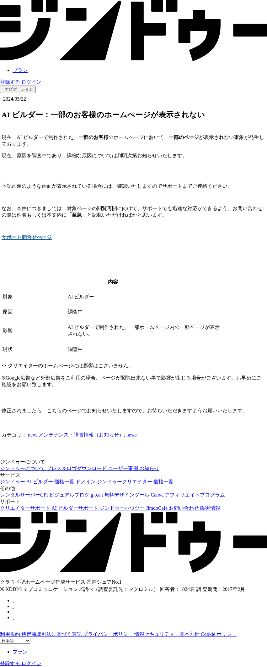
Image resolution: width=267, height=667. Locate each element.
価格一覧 (65, 481)
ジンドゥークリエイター (125, 481)
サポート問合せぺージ (27, 237)
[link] (133, 59)
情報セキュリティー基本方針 (167, 634)
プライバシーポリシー (108, 634)
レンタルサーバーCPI (24, 494)
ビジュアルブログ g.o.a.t (76, 494)
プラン (20, 70)
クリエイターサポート (25, 508)
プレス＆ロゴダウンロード (77, 468)
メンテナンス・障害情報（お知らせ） (81, 434)
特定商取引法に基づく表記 (52, 634)
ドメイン (86, 481)
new (32, 434)
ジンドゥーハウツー (122, 508)
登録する (10, 82)
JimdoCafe (157, 508)
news (131, 434)
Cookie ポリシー (219, 634)
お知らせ (149, 468)
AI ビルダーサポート (75, 508)
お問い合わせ (184, 508)
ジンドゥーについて (23, 468)
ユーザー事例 (123, 468)
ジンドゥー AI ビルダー (27, 481)
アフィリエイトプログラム (195, 494)
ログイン (31, 82)
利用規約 (10, 634)
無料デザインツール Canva (134, 494)
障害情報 (210, 508)
